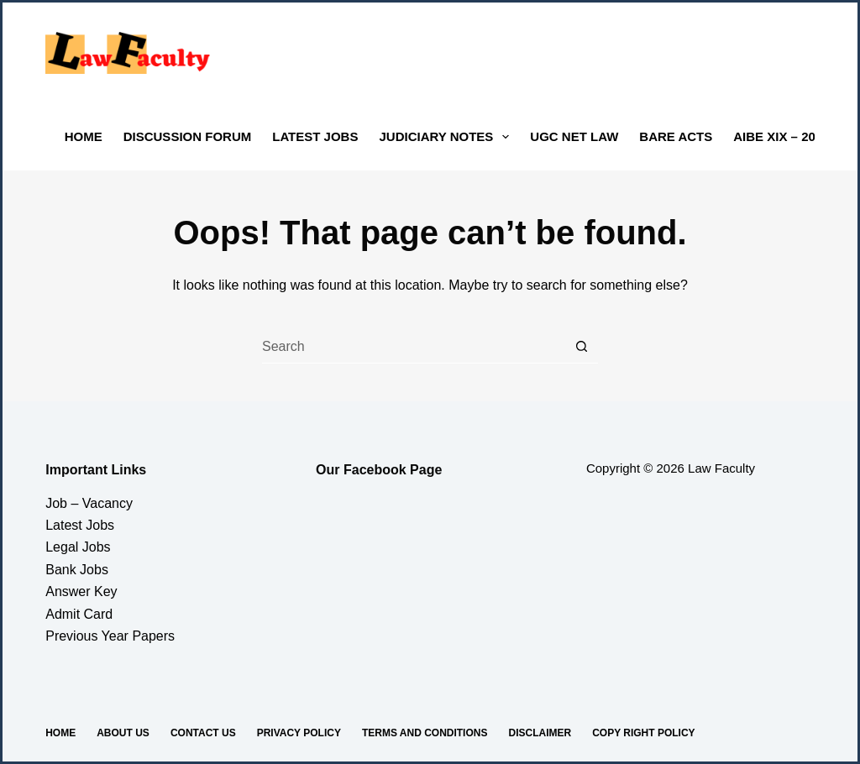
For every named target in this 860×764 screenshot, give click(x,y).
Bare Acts (675, 136)
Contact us (203, 733)
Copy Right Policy (643, 733)
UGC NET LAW (574, 136)
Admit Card (79, 614)
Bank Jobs (76, 570)
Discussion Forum (187, 136)
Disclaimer (539, 733)
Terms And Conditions (425, 733)
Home (83, 136)
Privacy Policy (299, 733)
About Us (123, 733)
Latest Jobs (315, 136)
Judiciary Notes (447, 137)
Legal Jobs (77, 547)
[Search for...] (413, 347)
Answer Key (81, 591)
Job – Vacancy (89, 503)
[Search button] (581, 347)
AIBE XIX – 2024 (781, 136)
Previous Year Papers (110, 636)
